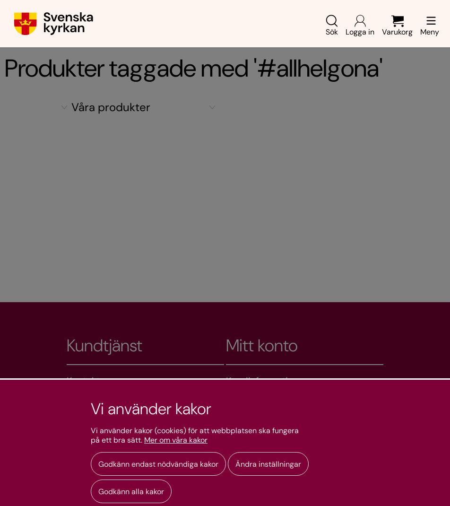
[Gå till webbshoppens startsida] (53, 23)
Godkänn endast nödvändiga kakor (158, 464)
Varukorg (397, 26)
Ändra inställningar (268, 464)
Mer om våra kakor (176, 440)
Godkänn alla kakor (131, 492)
